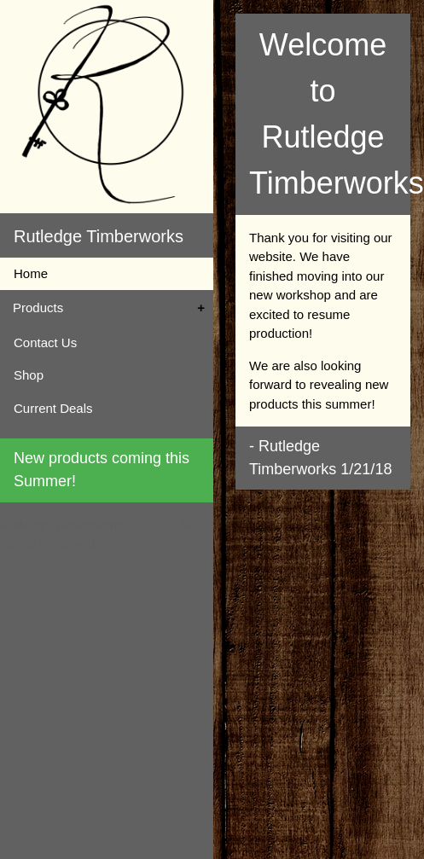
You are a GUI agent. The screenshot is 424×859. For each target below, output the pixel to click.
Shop (29, 375)
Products (38, 307)
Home (31, 273)
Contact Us (45, 342)
